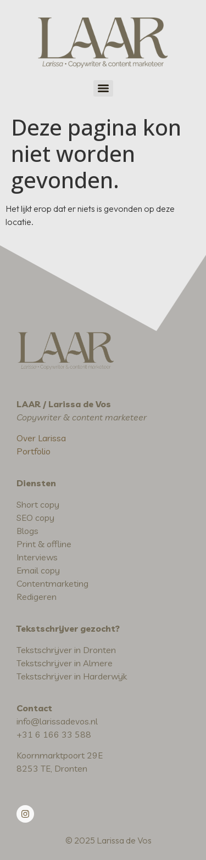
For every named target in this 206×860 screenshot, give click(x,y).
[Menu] (103, 88)
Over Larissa (41, 437)
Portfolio (33, 451)
